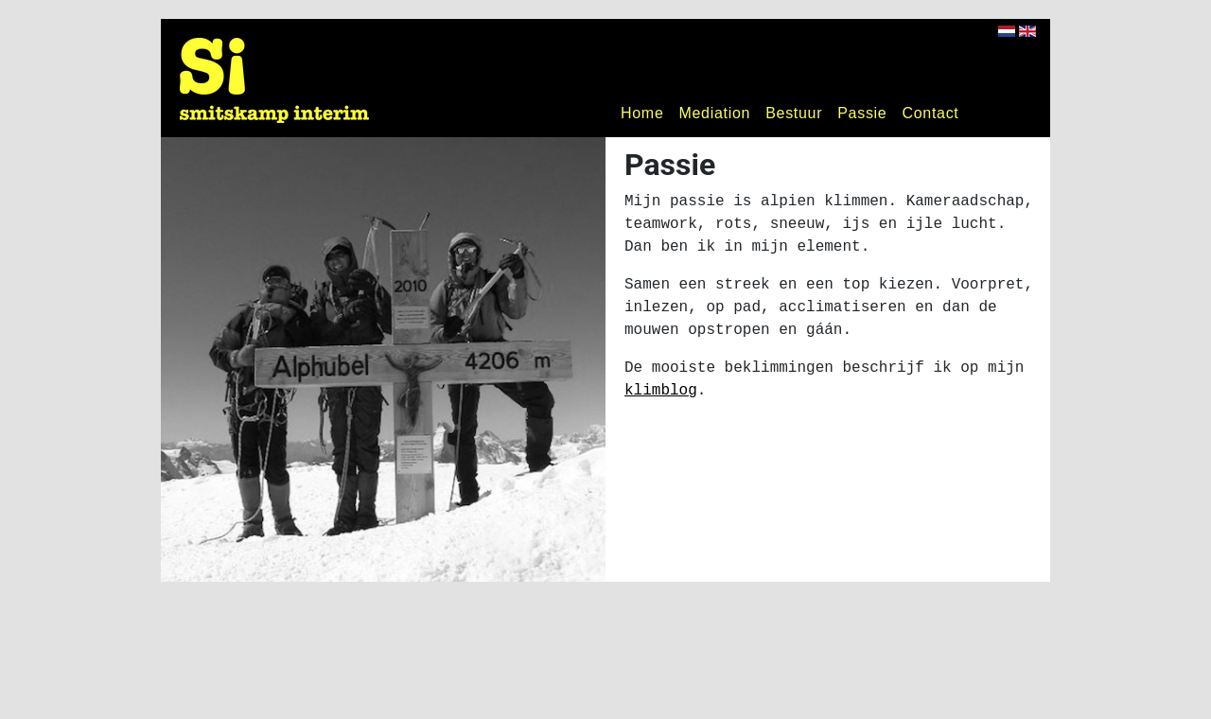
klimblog (660, 390)
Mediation (714, 113)
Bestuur (793, 113)
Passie (861, 113)
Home (642, 113)
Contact (930, 113)
